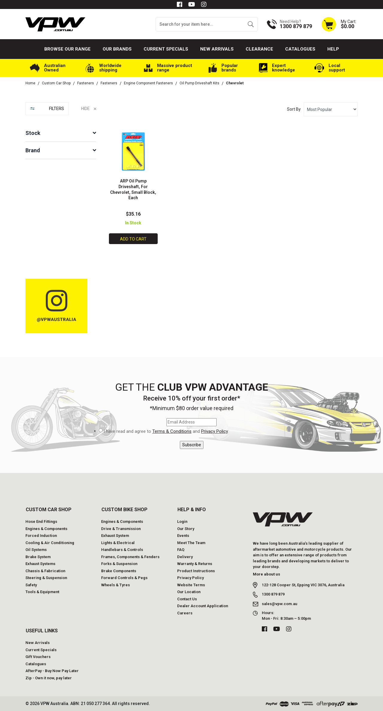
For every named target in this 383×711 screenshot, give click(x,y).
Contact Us (187, 598)
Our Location (188, 592)
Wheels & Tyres (115, 584)
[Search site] (251, 24)
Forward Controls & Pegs (124, 578)
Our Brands (117, 49)
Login (182, 521)
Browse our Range (67, 49)
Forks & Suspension (119, 563)
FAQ (180, 549)
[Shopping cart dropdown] (338, 24)
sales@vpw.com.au (279, 603)
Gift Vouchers (38, 656)
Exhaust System (115, 535)
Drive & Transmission (121, 528)
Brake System (38, 556)
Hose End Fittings (41, 521)
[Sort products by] (331, 109)
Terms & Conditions (172, 431)
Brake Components (118, 570)
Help (333, 49)
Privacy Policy (214, 431)
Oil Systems (36, 549)
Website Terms (191, 584)
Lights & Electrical (118, 542)
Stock (32, 133)
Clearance (259, 49)
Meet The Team (191, 542)
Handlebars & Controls (122, 549)
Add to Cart (133, 239)
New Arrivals (217, 49)
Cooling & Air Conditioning (49, 542)
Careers (184, 612)
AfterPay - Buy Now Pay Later (52, 671)
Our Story (185, 528)
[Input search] (200, 24)
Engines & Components (46, 528)
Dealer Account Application (202, 606)
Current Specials (166, 49)
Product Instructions (196, 570)
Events (183, 535)
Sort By (294, 109)
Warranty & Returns (194, 563)
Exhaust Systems (40, 563)
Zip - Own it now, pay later (48, 677)
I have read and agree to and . (166, 431)
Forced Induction (41, 535)
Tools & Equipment (42, 592)
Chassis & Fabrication (45, 570)
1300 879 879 (273, 594)
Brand (32, 150)
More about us (266, 574)
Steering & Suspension (46, 578)
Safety (31, 584)
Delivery (185, 556)
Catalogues (300, 49)
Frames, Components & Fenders (130, 556)
